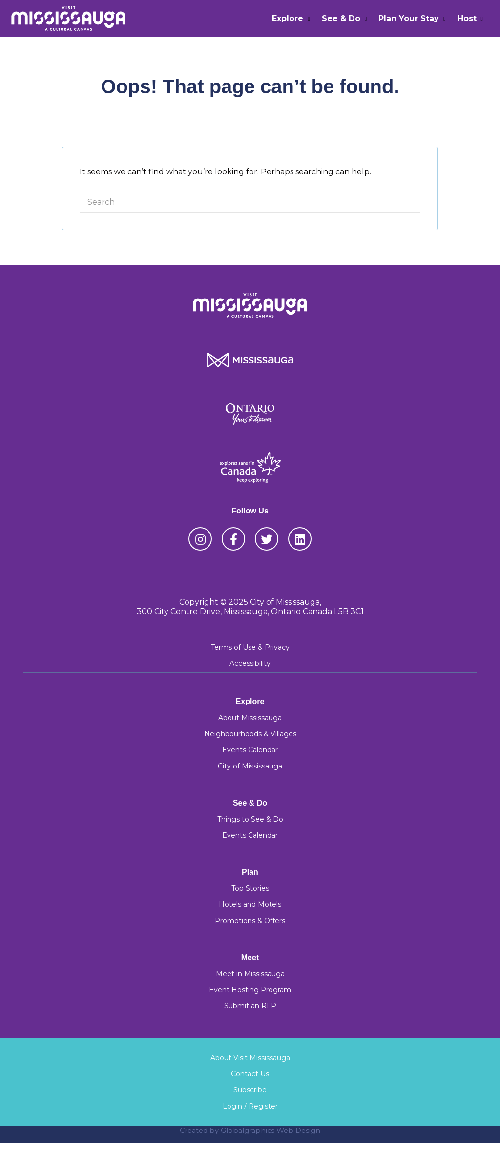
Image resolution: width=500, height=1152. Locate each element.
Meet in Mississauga (250, 973)
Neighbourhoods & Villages (250, 733)
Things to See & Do (250, 819)
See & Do (341, 18)
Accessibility (250, 663)
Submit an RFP (250, 1006)
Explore (287, 18)
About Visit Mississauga (250, 1057)
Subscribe (250, 1090)
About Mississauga (250, 717)
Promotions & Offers (250, 921)
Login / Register (250, 1106)
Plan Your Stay (408, 18)
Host (467, 18)
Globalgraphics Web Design (270, 1130)
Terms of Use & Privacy (250, 647)
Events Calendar (250, 750)
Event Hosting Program (250, 989)
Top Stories (250, 888)
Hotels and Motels (250, 904)
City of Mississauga (250, 766)
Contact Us (250, 1073)
